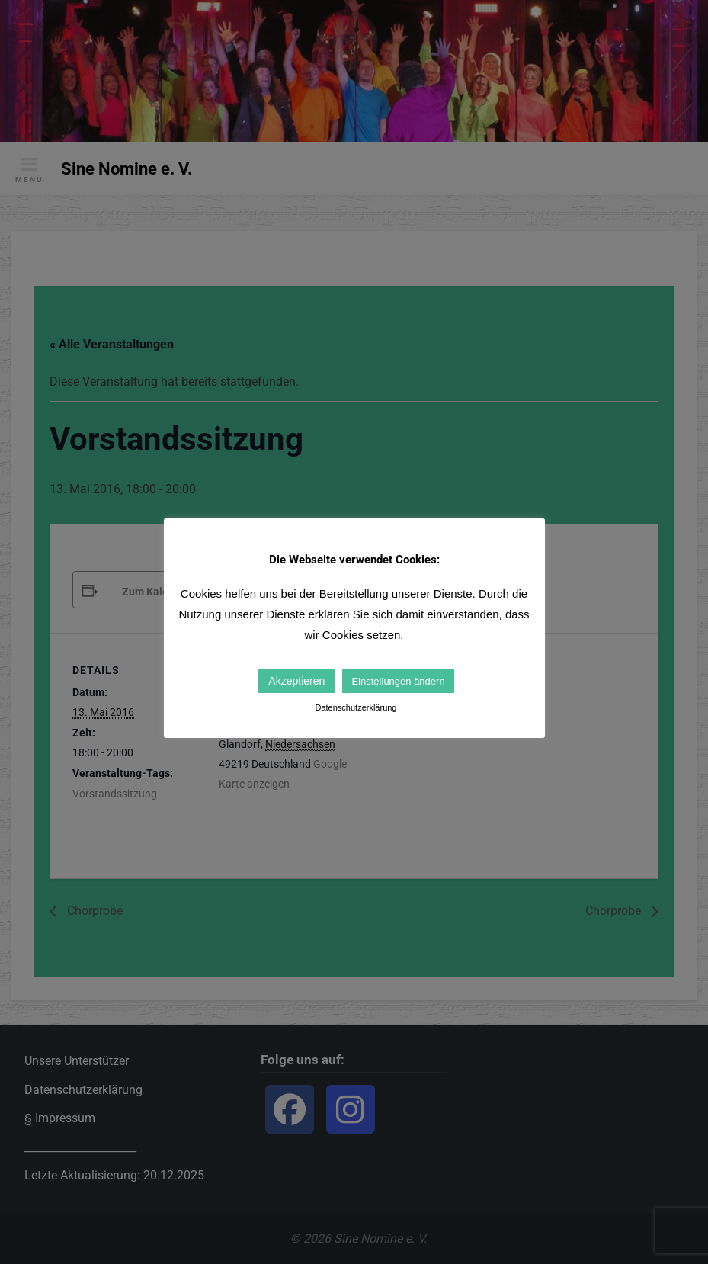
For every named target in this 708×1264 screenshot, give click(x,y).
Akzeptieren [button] (296, 681)
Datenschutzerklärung (355, 707)
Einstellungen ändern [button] (397, 681)
